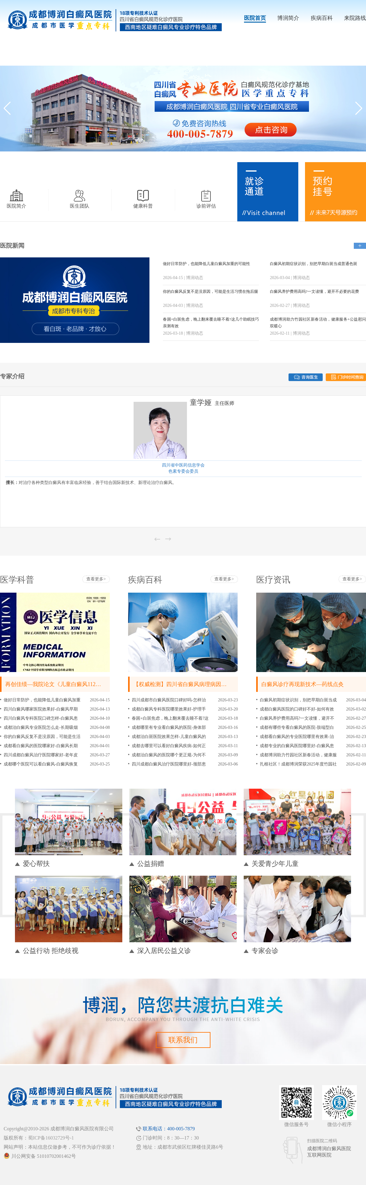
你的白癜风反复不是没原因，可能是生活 (42, 736)
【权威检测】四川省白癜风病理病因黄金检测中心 (193, 684)
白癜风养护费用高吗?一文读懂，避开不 (297, 718)
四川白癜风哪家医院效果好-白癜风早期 (41, 709)
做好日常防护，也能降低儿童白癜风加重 (42, 700)
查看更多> (96, 579)
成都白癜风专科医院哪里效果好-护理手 (169, 709)
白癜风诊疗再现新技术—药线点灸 (302, 684)
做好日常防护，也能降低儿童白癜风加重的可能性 (206, 263)
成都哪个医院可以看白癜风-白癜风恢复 (41, 764)
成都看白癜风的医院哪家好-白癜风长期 (41, 745)
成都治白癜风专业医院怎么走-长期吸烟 (41, 727)
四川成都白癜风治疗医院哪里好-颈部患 (169, 764)
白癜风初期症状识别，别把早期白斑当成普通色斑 (313, 263)
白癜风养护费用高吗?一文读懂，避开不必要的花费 (314, 291)
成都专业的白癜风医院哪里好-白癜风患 (297, 745)
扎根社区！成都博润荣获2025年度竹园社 (298, 764)
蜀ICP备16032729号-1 (51, 1137)
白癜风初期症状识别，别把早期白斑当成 (298, 700)
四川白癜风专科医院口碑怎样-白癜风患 (41, 718)
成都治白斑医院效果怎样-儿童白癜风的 (169, 736)
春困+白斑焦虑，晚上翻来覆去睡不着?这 (170, 718)
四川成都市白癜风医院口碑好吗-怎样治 (169, 700)
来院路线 (355, 18)
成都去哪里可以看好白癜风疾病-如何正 (169, 745)
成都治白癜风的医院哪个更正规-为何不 (169, 755)
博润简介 (288, 18)
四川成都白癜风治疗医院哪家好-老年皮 (41, 755)
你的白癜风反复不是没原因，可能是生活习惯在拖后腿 (210, 291)
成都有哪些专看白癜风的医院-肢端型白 (297, 727)
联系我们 (183, 1040)
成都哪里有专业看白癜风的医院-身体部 (169, 727)
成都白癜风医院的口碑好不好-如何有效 (297, 709)
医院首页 (255, 18)
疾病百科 (322, 18)
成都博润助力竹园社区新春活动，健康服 (298, 755)
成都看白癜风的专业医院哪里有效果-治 (297, 736)
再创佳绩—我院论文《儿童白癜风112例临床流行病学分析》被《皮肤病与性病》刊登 (108, 684)
